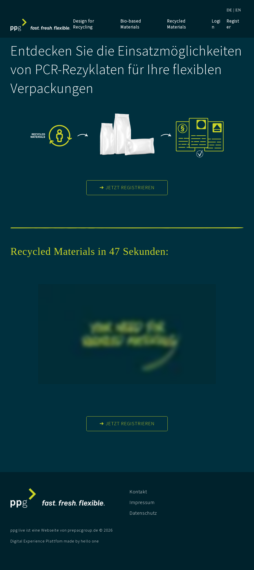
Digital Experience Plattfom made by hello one (54, 541)
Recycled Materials (176, 24)
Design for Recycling (83, 24)
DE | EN (233, 10)
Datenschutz (143, 513)
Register (232, 24)
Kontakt (138, 491)
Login (216, 24)
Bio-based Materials (130, 24)
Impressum (142, 502)
